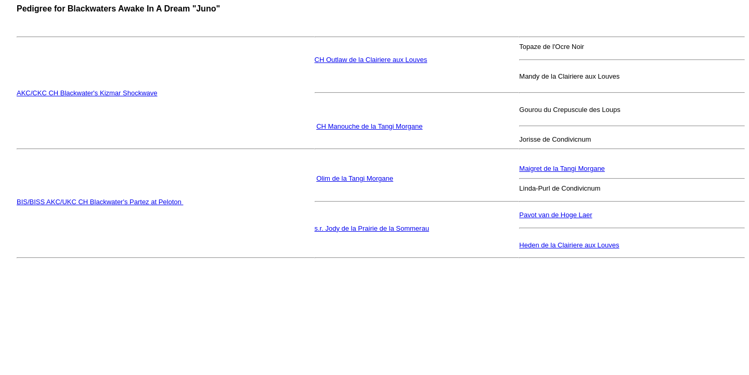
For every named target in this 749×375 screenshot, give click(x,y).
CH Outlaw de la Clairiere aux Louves (371, 60)
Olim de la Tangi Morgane (354, 178)
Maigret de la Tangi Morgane (562, 168)
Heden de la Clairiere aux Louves (569, 245)
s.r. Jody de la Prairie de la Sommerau (372, 228)
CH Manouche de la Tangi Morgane (369, 126)
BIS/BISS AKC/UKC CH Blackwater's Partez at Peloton (100, 202)
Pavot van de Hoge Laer (555, 215)
